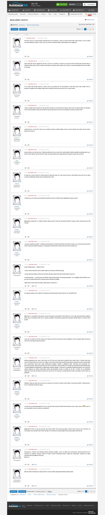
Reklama (74, 505)
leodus (17, 301)
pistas (16, 414)
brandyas (17, 49)
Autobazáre (29, 505)
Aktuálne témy (90, 19)
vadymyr (17, 324)
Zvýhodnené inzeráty (56, 505)
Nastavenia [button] (22, 25)
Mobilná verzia (66, 505)
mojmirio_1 (17, 137)
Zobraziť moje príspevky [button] (33, 25)
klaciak (17, 183)
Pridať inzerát (62, 4)
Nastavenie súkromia (89, 505)
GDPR (47, 505)
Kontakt (24, 506)
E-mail (35, 286)
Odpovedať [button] (23, 29)
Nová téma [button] (14, 29)
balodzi (17, 229)
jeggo (16, 160)
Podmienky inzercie (39, 505)
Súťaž (23, 505)
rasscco (17, 72)
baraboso (17, 206)
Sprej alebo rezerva (31, 38)
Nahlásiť (91, 56)
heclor (16, 252)
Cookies (80, 505)
